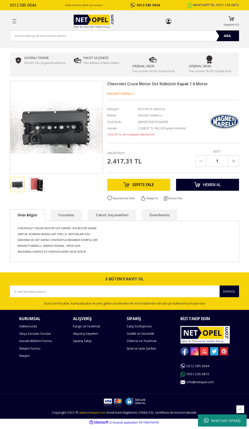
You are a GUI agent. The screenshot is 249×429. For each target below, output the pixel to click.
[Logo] (93, 21)
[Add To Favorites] (121, 201)
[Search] (124, 35)
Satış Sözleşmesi (139, 329)
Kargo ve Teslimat (86, 329)
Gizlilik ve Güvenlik (140, 336)
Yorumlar (66, 218)
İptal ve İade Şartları (141, 351)
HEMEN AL (207, 186)
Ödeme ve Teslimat (141, 344)
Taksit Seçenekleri (111, 218)
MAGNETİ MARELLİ (120, 93)
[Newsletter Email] (124, 294)
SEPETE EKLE (138, 186)
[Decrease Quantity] (201, 161)
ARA (227, 35)
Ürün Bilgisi (27, 218)
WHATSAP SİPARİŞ (222, 420)
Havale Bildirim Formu (35, 344)
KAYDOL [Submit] (229, 294)
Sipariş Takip (82, 344)
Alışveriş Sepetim (85, 336)
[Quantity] (217, 161)
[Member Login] (168, 21)
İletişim (24, 359)
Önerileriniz (159, 218)
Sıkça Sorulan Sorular (35, 336)
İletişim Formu (29, 351)
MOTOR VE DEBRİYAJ (152, 109)
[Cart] (231, 21)
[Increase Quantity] (233, 161)
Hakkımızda (28, 329)
